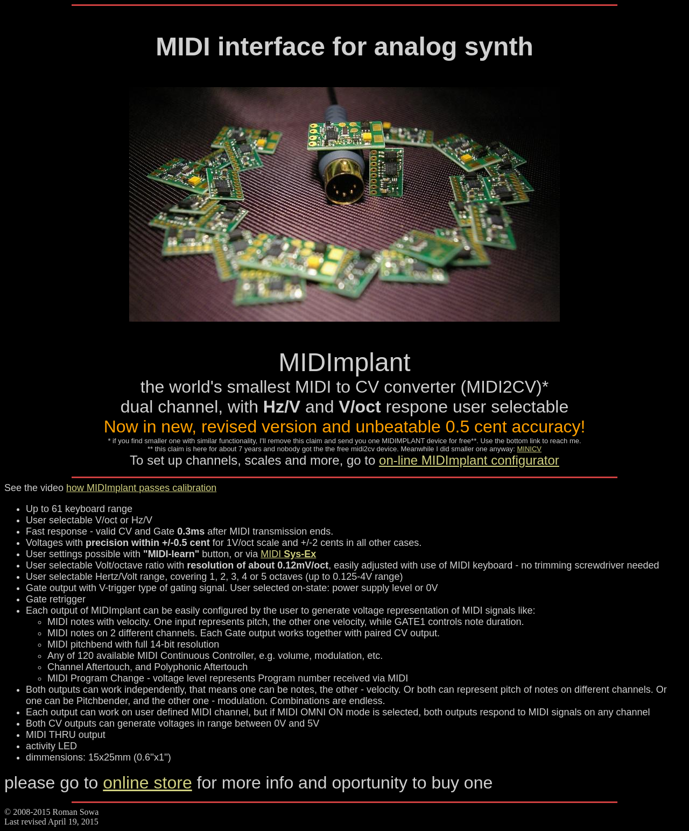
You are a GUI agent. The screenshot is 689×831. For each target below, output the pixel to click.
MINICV (529, 449)
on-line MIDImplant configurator (469, 460)
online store (147, 782)
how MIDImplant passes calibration (141, 487)
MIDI (288, 554)
